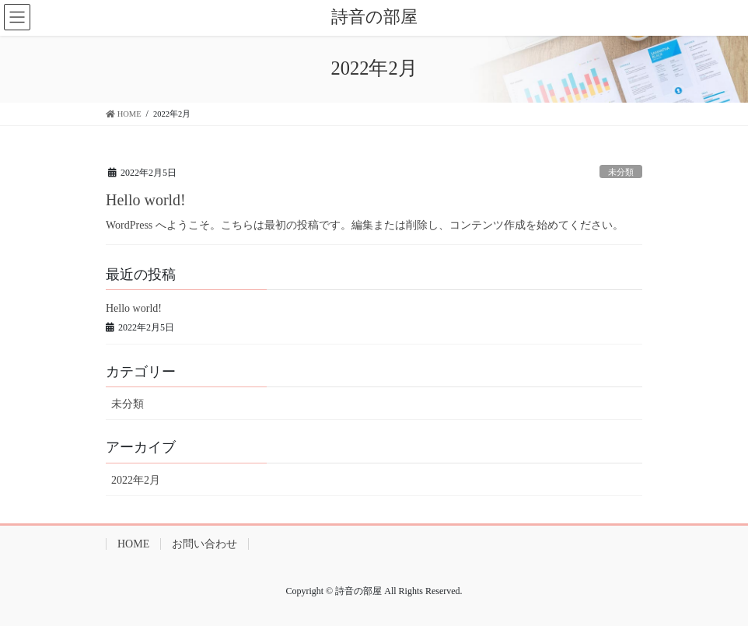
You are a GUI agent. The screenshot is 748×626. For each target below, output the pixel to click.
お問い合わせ (204, 544)
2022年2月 (135, 480)
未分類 (621, 172)
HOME (133, 544)
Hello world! (146, 199)
